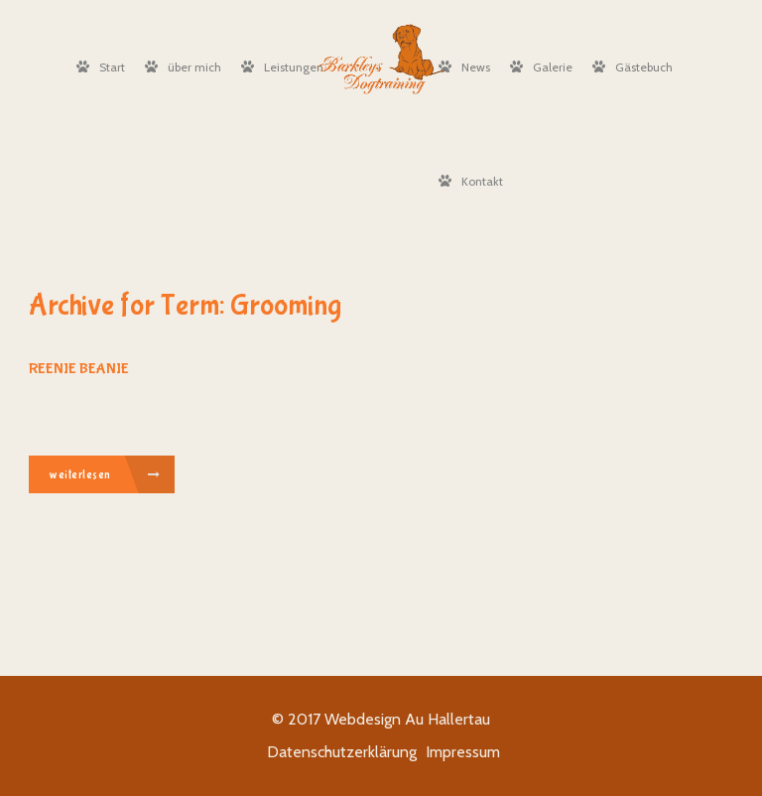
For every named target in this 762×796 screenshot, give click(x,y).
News (464, 67)
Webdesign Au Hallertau (407, 719)
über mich (183, 67)
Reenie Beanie (79, 368)
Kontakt (471, 181)
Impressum (463, 751)
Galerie (541, 67)
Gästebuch (632, 67)
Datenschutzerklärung (342, 751)
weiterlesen (105, 475)
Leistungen (282, 67)
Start (100, 67)
